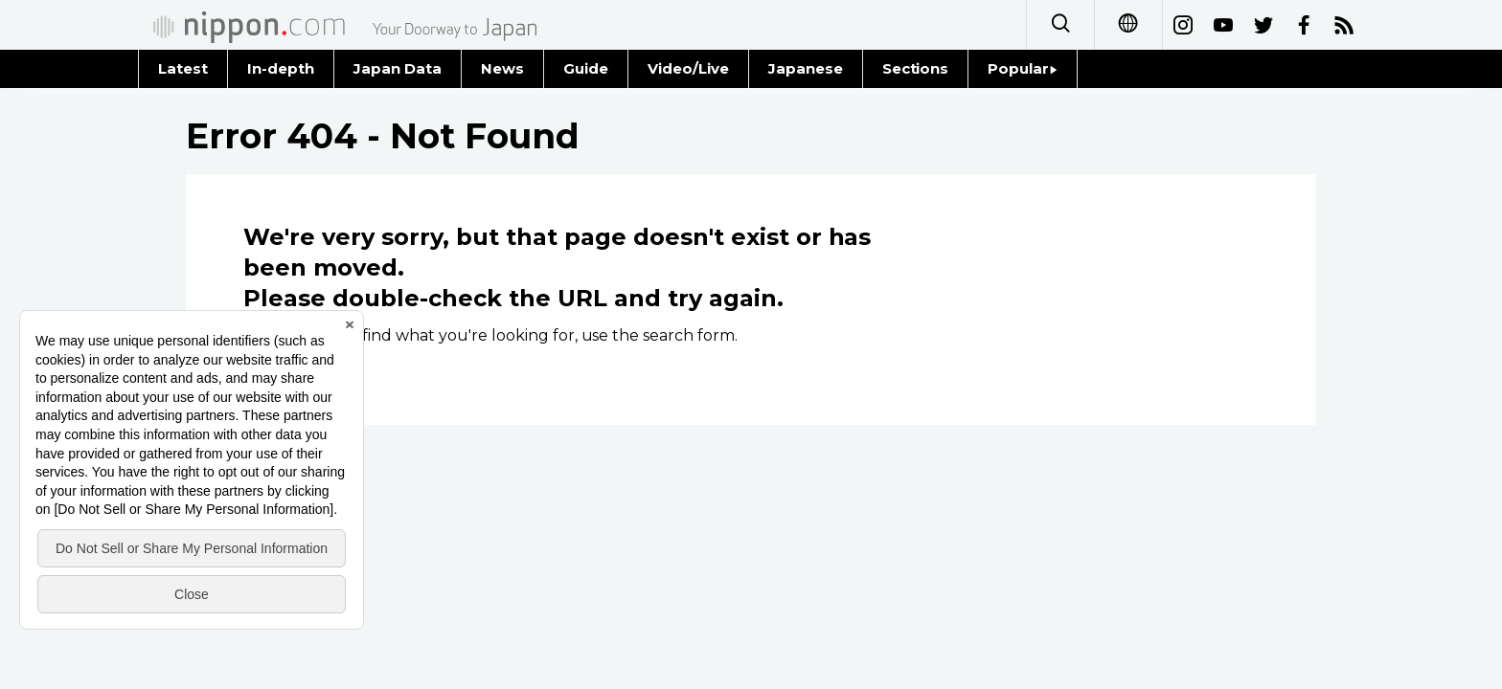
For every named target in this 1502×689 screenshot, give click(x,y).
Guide (585, 68)
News (502, 68)
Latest (183, 68)
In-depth (280, 68)
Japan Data (397, 68)
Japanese (805, 68)
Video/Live (688, 68)
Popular (1023, 68)
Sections (915, 68)
